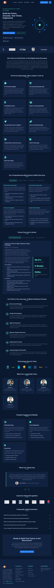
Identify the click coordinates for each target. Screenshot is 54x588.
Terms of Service (31, 576)
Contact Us (30, 572)
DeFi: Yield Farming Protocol (40, 237)
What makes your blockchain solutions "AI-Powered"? (16, 515)
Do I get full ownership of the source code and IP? (15, 525)
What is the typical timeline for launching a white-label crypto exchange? (20, 521)
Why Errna (20, 2)
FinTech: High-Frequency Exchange (14, 237)
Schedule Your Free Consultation (27, 551)
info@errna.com (8, 581)
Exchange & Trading (13, 180)
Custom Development (31, 180)
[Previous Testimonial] (25, 489)
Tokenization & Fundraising (22, 180)
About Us (30, 568)
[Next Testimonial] (29, 489)
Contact (32, 2)
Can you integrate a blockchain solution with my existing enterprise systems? (21, 528)
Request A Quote (44, 2)
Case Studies (26, 2)
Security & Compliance (40, 180)
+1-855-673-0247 (9, 583)
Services (15, 2)
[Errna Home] (5, 2)
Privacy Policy (31, 574)
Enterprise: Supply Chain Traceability (28, 237)
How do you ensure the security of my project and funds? (16, 518)
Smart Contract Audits (19, 581)
